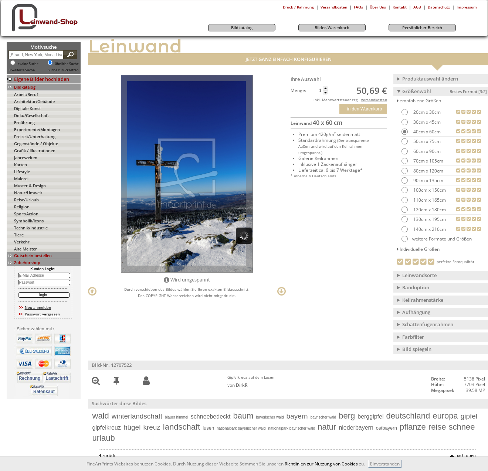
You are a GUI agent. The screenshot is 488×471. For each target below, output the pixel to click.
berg (347, 415)
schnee (462, 426)
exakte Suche (28, 64)
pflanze (413, 426)
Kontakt (400, 7)
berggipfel (370, 416)
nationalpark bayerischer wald (241, 428)
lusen (208, 428)
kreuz (151, 427)
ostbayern (386, 428)
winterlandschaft (137, 416)
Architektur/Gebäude (34, 101)
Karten (20, 164)
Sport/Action (26, 213)
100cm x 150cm (429, 190)
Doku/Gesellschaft (31, 115)
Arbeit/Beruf (26, 94)
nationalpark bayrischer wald (291, 428)
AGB (417, 7)
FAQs (358, 7)
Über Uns (378, 7)
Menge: (298, 90)
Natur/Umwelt (28, 192)
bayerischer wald (270, 417)
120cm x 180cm (429, 210)
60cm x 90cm (426, 151)
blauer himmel (176, 417)
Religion (22, 206)
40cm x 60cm (426, 132)
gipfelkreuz (106, 427)
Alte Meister (25, 249)
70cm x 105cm (427, 161)
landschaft (181, 426)
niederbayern (356, 427)
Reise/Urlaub (26, 199)
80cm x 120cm (427, 171)
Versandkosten (334, 7)
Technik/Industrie (31, 228)
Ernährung (24, 122)
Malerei (21, 178)
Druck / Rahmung (298, 7)
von (237, 385)
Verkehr (22, 242)
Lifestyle (22, 171)
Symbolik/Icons (29, 220)
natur (327, 426)
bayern (297, 416)
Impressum (467, 7)
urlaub (103, 438)
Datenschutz (439, 7)
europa (445, 415)
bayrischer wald (323, 417)
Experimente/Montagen (37, 129)
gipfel (469, 416)
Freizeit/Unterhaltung (34, 136)
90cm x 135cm (427, 180)
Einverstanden (385, 464)
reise (437, 426)
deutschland (408, 415)
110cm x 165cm (429, 200)
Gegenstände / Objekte (36, 143)
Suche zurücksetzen (63, 70)
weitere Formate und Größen (436, 239)
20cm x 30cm (426, 112)
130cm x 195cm (429, 219)
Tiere (19, 235)
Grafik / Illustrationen (34, 150)
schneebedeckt (211, 416)
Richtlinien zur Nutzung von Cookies (321, 464)
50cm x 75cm (426, 141)
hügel (132, 427)
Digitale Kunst (27, 108)
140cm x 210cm (429, 229)
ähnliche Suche (67, 64)
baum (243, 415)
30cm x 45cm (426, 122)
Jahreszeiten (25, 157)
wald (100, 415)
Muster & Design (30, 185)
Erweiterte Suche (22, 70)
